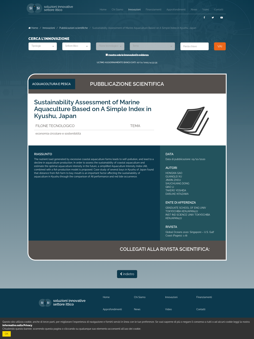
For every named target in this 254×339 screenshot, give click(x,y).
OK (6, 333)
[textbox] (41, 46)
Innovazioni (49, 28)
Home (33, 28)
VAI (219, 46)
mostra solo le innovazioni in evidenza (127, 55)
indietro (127, 274)
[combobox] (42, 46)
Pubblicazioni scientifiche (73, 28)
